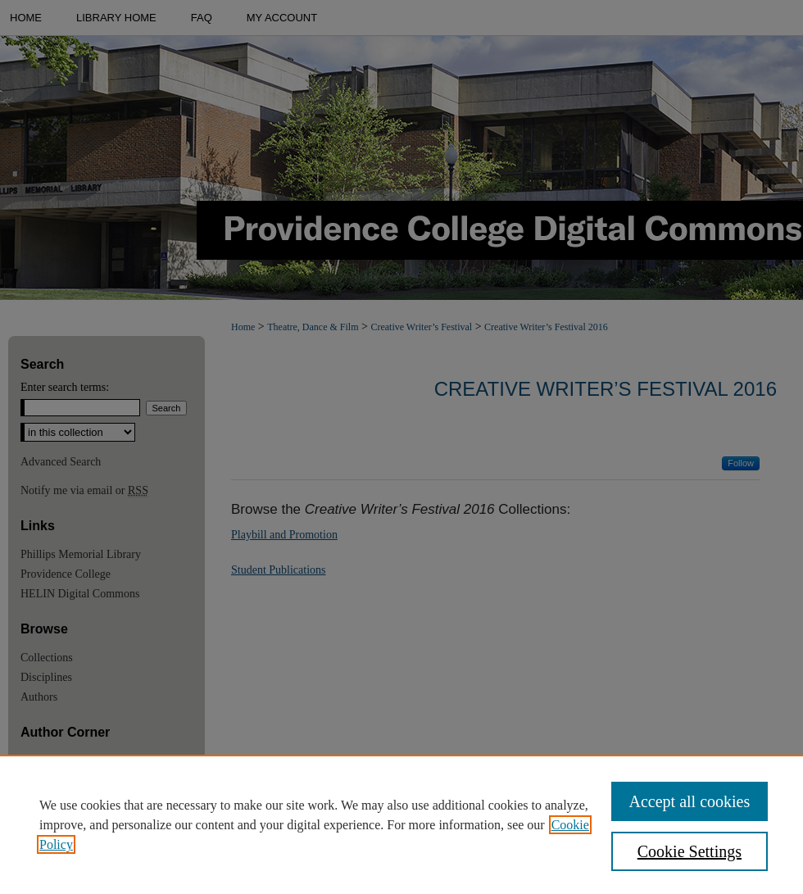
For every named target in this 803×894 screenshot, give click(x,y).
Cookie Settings (689, 851)
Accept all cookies (690, 801)
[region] (401, 824)
